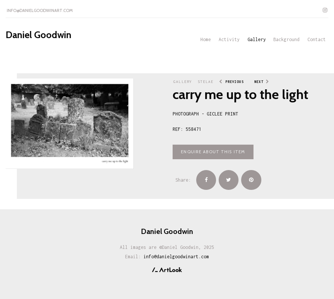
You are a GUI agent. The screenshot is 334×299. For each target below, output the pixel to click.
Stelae (206, 81)
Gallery (257, 39)
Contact (316, 39)
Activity (229, 39)
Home (205, 39)
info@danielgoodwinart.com (40, 10)
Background (286, 39)
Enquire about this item (213, 151)
